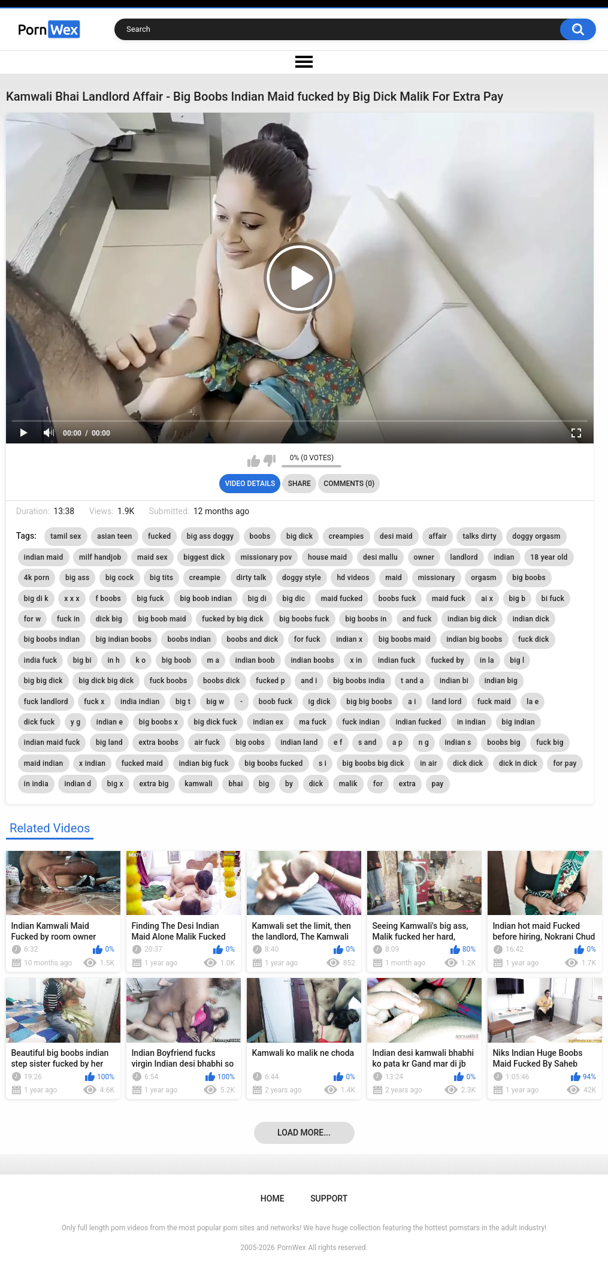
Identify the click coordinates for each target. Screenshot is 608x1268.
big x (115, 784)
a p (397, 742)
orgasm (484, 577)
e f (338, 742)
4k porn (37, 577)
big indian (518, 722)
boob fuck (275, 702)
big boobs (529, 577)
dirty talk (252, 577)
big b (517, 598)
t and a (412, 681)
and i (309, 681)
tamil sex (65, 536)
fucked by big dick (232, 619)
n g (424, 742)
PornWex (291, 1247)
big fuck (150, 598)
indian (504, 557)
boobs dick (221, 681)
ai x (487, 598)
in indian (471, 722)
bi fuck (553, 598)
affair (437, 536)
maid (393, 577)
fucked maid (143, 763)
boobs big (504, 742)
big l (517, 660)
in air (428, 763)
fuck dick (533, 639)
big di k (36, 598)
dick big (109, 619)
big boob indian (206, 598)
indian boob (255, 660)
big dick (299, 536)
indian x (349, 639)
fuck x (94, 702)
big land (109, 742)
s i (322, 763)
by (289, 784)
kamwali (198, 784)
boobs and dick (253, 639)
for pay (564, 763)
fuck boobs (168, 681)
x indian (92, 763)
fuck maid (494, 702)
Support (328, 1198)
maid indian (43, 763)
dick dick (468, 763)
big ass (77, 577)
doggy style (301, 577)
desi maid (396, 536)
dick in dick (518, 763)
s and (367, 742)
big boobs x (158, 722)
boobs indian (189, 639)
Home (273, 1198)
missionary (436, 577)
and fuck (417, 619)
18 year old (548, 557)
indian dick (531, 619)
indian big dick (472, 619)
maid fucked (342, 598)
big (264, 784)
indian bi (454, 681)
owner (424, 557)
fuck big (549, 742)
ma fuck (313, 722)
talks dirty (479, 536)
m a (213, 660)
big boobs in (365, 619)
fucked (159, 536)
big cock (119, 577)
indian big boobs (474, 639)
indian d (77, 784)
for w (32, 619)
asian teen (114, 536)
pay (438, 784)
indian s (458, 742)
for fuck (307, 639)
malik (348, 784)
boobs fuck (397, 598)
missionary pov (266, 557)
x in (356, 660)
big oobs (250, 742)
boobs (260, 536)
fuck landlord (46, 702)
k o (141, 660)
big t (183, 702)
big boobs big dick (373, 763)
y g (76, 722)
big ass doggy (210, 536)
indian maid (43, 557)
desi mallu (380, 557)
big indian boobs (124, 639)
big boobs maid (405, 639)
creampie (204, 577)
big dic (293, 598)
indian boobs (312, 660)
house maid (327, 557)
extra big (153, 784)
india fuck (40, 660)
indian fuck (396, 660)
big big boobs (369, 702)
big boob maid (162, 619)
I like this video (253, 461)
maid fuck (448, 598)
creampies (346, 536)
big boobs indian (52, 639)
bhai (235, 784)
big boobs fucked (273, 763)
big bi (82, 660)
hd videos (353, 577)
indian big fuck (204, 763)
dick (316, 784)
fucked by (447, 660)
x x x (72, 598)
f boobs (108, 598)
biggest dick (204, 557)
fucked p (270, 681)
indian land (299, 742)
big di (257, 598)
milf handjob (100, 557)
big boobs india (359, 681)
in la (487, 660)
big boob (176, 660)
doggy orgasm (536, 536)
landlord (464, 557)
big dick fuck (215, 722)
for (378, 784)
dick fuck (39, 722)
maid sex (152, 557)
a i (412, 702)
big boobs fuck (304, 619)
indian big (501, 681)
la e (533, 702)
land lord (446, 702)
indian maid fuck (52, 742)
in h (113, 660)
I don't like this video (269, 461)
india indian (139, 702)
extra (407, 784)
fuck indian (360, 722)
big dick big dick (106, 681)
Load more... (304, 1132)
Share (299, 483)
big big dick (43, 681)
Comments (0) (348, 483)
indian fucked (418, 722)
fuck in (68, 619)
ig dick (319, 702)
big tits (161, 577)
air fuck (207, 742)
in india (36, 784)
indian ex (268, 722)
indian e (109, 722)
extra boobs (158, 742)
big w (215, 702)
